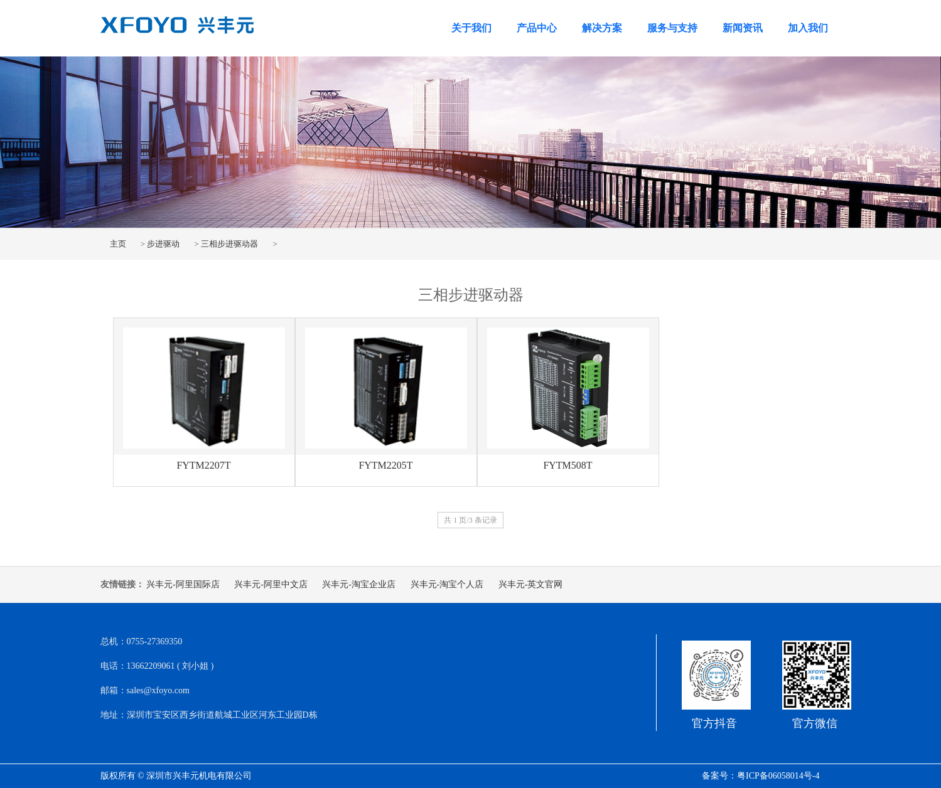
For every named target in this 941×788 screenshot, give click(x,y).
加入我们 (808, 28)
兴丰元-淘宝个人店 (447, 584)
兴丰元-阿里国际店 (183, 584)
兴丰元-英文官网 (530, 584)
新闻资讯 (743, 28)
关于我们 (471, 28)
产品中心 (537, 28)
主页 (118, 243)
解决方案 (602, 28)
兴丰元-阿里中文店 (271, 584)
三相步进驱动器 (229, 243)
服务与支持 (672, 28)
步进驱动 (163, 243)
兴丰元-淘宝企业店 (358, 584)
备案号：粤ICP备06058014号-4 (760, 775)
